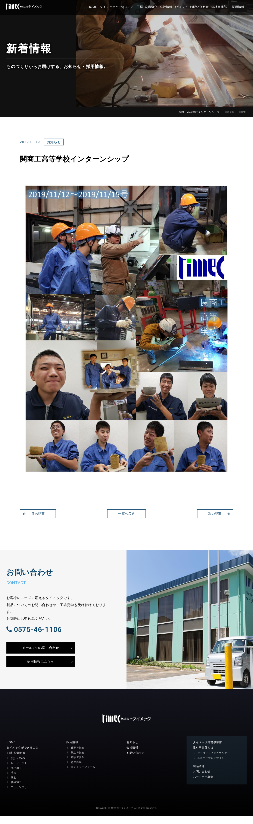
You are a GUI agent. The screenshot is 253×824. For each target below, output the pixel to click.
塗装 (14, 785)
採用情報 (242, 7)
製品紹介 (199, 773)
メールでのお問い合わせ (40, 653)
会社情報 (170, 7)
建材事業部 (223, 7)
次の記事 (218, 514)
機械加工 (17, 790)
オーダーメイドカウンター (214, 760)
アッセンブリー (21, 794)
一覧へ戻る (126, 514)
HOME (96, 7)
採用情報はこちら (40, 668)
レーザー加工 (19, 770)
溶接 (14, 780)
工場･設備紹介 (151, 7)
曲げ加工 (17, 775)
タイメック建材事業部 (208, 749)
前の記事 (35, 514)
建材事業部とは (204, 755)
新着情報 (227, 112)
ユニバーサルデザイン (212, 765)
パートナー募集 (204, 785)
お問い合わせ (203, 7)
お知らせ (185, 7)
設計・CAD (18, 766)
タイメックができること (121, 7)
